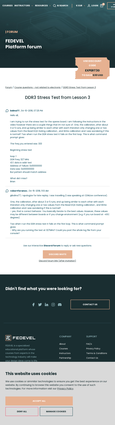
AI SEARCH (60, 5)
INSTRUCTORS (23, 5)
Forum (8, 87)
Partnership (65, 357)
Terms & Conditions (96, 353)
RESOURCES (43, 5)
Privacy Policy (65, 388)
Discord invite (57, 254)
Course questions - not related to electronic (37, 87)
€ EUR (81, 5)
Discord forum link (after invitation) (57, 260)
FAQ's (89, 343)
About (62, 343)
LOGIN (92, 5)
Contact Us (92, 357)
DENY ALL (22, 411)
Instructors (65, 353)
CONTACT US (90, 304)
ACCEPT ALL (39, 400)
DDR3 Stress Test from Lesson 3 (79, 87)
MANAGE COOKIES (56, 411)
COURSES (7, 5)
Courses (63, 348)
